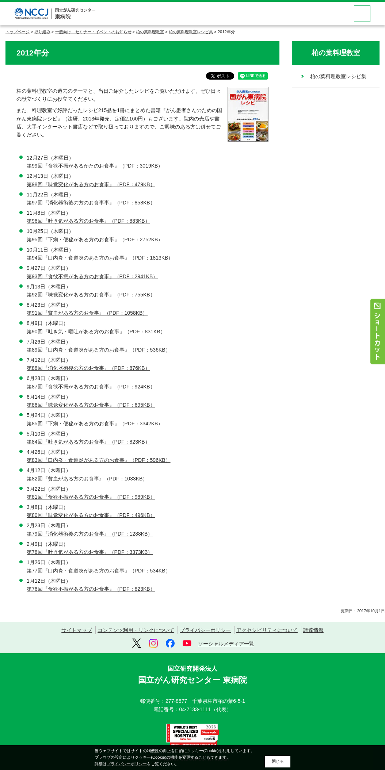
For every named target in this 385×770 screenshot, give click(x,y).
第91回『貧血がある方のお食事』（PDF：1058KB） (87, 313)
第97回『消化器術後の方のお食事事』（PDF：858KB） (91, 203)
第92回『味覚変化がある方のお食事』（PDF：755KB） (91, 295)
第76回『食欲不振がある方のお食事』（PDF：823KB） (91, 589)
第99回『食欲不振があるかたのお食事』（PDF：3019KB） (95, 166)
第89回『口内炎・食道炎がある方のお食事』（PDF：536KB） (99, 350)
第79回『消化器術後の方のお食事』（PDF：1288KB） (90, 534)
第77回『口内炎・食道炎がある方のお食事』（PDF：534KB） (99, 571)
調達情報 (313, 630)
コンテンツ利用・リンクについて (136, 630)
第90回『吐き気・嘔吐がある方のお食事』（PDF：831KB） (96, 331)
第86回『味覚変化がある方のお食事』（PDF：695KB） (91, 405)
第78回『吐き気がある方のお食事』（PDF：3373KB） (90, 552)
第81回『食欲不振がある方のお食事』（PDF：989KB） (91, 497)
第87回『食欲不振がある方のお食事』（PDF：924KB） (91, 387)
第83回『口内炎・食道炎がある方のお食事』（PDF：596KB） (99, 460)
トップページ (17, 32)
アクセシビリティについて (267, 630)
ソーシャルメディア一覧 (226, 644)
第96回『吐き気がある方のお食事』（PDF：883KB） (88, 221)
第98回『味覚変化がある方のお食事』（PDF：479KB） (91, 184)
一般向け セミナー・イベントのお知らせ (93, 32)
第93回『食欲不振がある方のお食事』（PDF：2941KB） (92, 276)
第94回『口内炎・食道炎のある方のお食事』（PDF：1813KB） (100, 258)
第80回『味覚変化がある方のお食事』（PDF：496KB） (91, 515)
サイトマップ (76, 630)
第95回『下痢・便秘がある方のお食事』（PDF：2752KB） (95, 239)
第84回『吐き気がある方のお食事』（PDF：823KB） (88, 442)
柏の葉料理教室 (150, 32)
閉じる (278, 761)
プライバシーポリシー (205, 630)
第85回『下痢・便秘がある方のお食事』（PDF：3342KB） (95, 423)
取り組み (42, 32)
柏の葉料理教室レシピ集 (191, 32)
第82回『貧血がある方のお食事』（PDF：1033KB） (87, 479)
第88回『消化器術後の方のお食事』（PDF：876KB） (88, 368)
